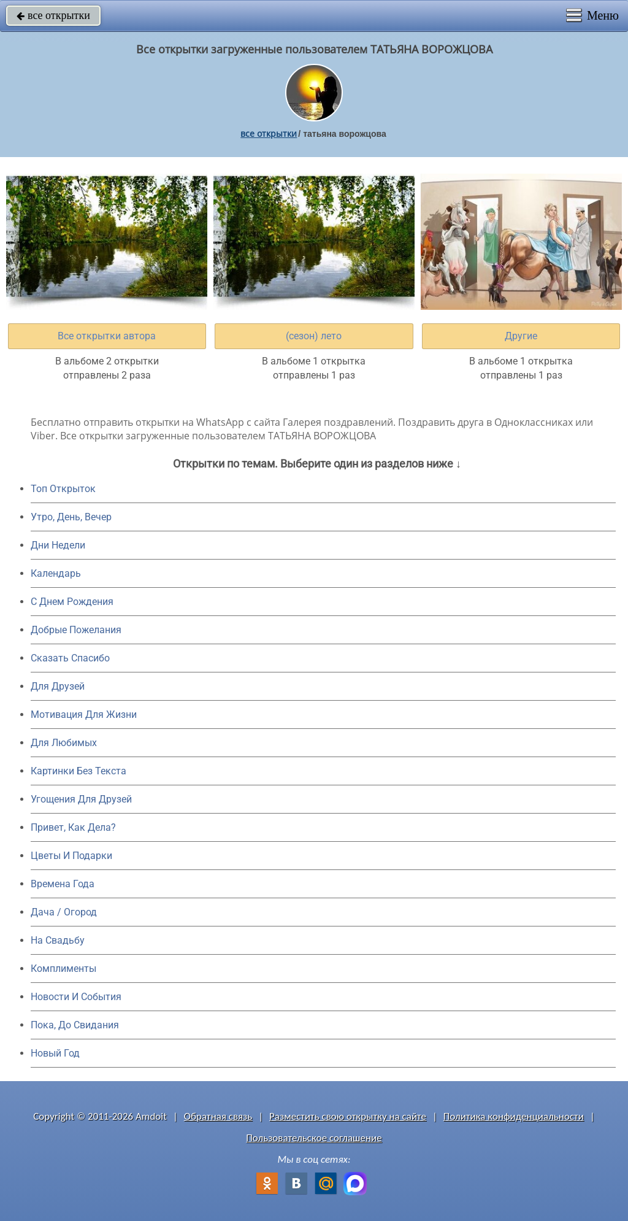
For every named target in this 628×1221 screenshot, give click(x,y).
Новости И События (76, 997)
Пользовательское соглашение (313, 1137)
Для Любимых (64, 743)
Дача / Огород (64, 912)
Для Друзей (58, 686)
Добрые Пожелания (76, 630)
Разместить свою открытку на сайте (347, 1116)
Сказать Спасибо (70, 658)
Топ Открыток (63, 489)
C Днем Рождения (72, 601)
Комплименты (63, 968)
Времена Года (62, 884)
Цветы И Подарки (71, 855)
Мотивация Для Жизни (84, 714)
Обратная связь (218, 1116)
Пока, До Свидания (75, 1025)
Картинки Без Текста (78, 771)
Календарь (56, 573)
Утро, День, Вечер (71, 517)
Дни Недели (58, 545)
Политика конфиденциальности (513, 1116)
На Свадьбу (58, 940)
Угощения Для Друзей (81, 799)
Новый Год (55, 1053)
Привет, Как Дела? (73, 827)
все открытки (53, 15)
